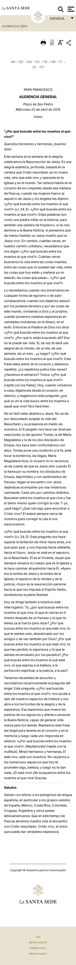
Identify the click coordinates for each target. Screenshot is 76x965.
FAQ (38, 936)
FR (45, 62)
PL (34, 67)
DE (21, 62)
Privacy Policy (38, 953)
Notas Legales (38, 942)
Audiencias (11, 26)
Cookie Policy (38, 948)
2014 (24, 26)
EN (29, 62)
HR (53, 62)
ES (37, 62)
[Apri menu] (70, 9)
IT (60, 62)
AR (13, 62)
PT (42, 67)
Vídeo (38, 117)
